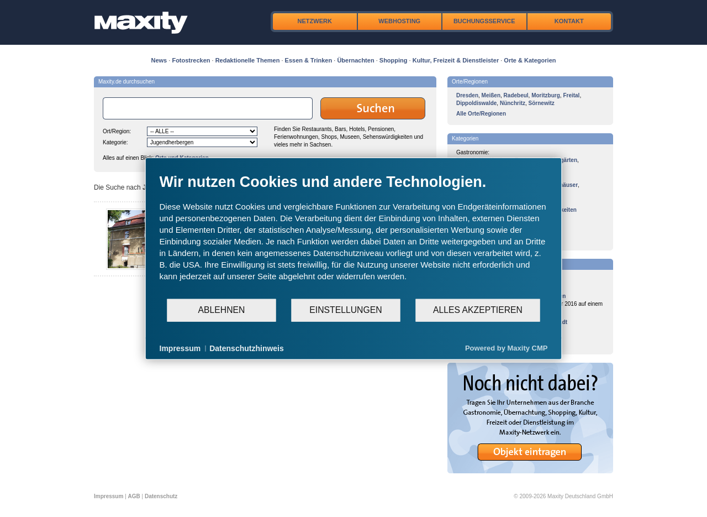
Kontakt (569, 21)
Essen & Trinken (309, 60)
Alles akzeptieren (478, 310)
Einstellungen (345, 310)
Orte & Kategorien (530, 60)
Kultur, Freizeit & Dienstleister (456, 60)
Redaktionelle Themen (247, 60)
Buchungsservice (484, 21)
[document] (354, 235)
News (159, 60)
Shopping (393, 60)
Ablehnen (221, 310)
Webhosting (399, 21)
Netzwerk (315, 21)
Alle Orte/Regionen (481, 114)
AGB (134, 496)
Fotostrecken (191, 60)
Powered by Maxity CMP (506, 348)
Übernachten (355, 60)
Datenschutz (161, 496)
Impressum (108, 496)
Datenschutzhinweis (246, 347)
